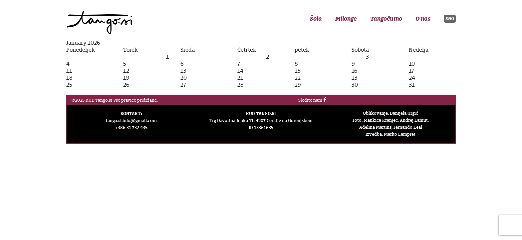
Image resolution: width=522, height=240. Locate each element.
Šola (316, 19)
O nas (422, 19)
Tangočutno (386, 19)
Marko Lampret (399, 134)
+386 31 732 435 (131, 128)
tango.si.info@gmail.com (131, 121)
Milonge (346, 19)
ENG (449, 18)
